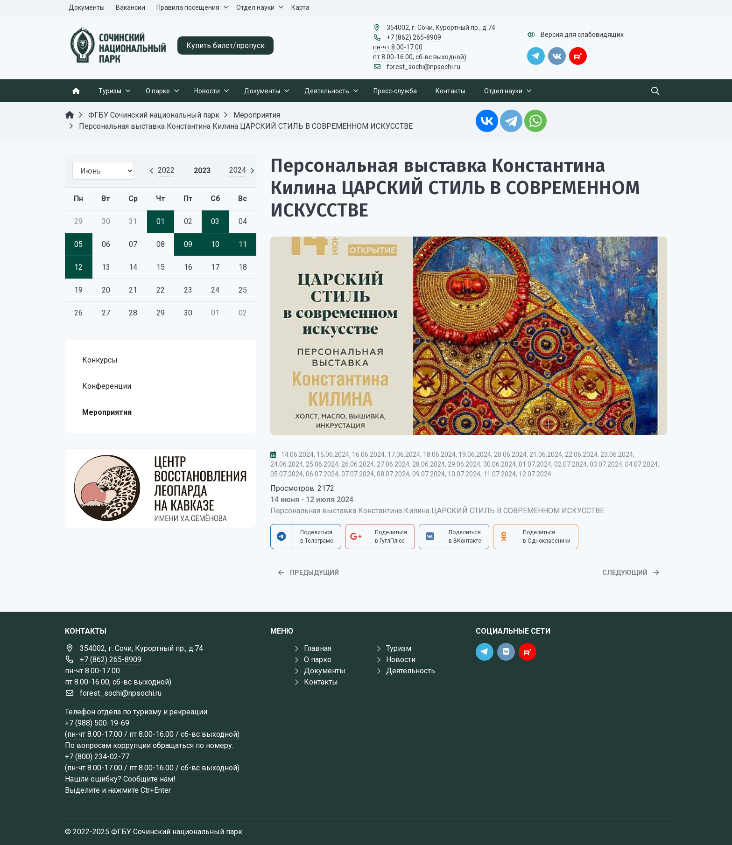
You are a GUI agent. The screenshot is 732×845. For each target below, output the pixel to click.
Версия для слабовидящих (582, 34)
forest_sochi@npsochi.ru (423, 66)
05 (78, 244)
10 (215, 244)
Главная (317, 648)
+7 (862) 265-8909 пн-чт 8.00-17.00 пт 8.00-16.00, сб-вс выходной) (419, 47)
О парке (317, 659)
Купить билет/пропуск (225, 45)
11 (243, 244)
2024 (237, 170)
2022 (166, 170)
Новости (400, 659)
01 (160, 221)
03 (215, 221)
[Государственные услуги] (160, 488)
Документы (324, 670)
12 (78, 267)
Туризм (398, 648)
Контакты (321, 681)
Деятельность (410, 670)
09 (188, 244)
